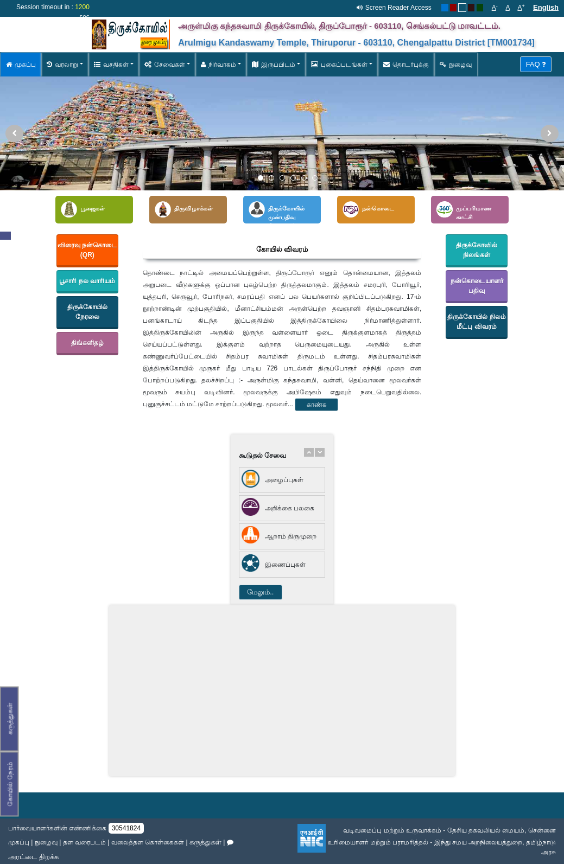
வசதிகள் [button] (111, 64)
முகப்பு (21, 64)
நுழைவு (456, 64)
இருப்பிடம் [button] (273, 64)
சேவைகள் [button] (164, 64)
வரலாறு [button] (62, 64)
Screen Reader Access (398, 7)
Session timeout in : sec (53, 12)
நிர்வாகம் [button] (218, 64)
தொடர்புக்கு (406, 64)
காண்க (317, 404)
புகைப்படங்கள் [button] (339, 64)
